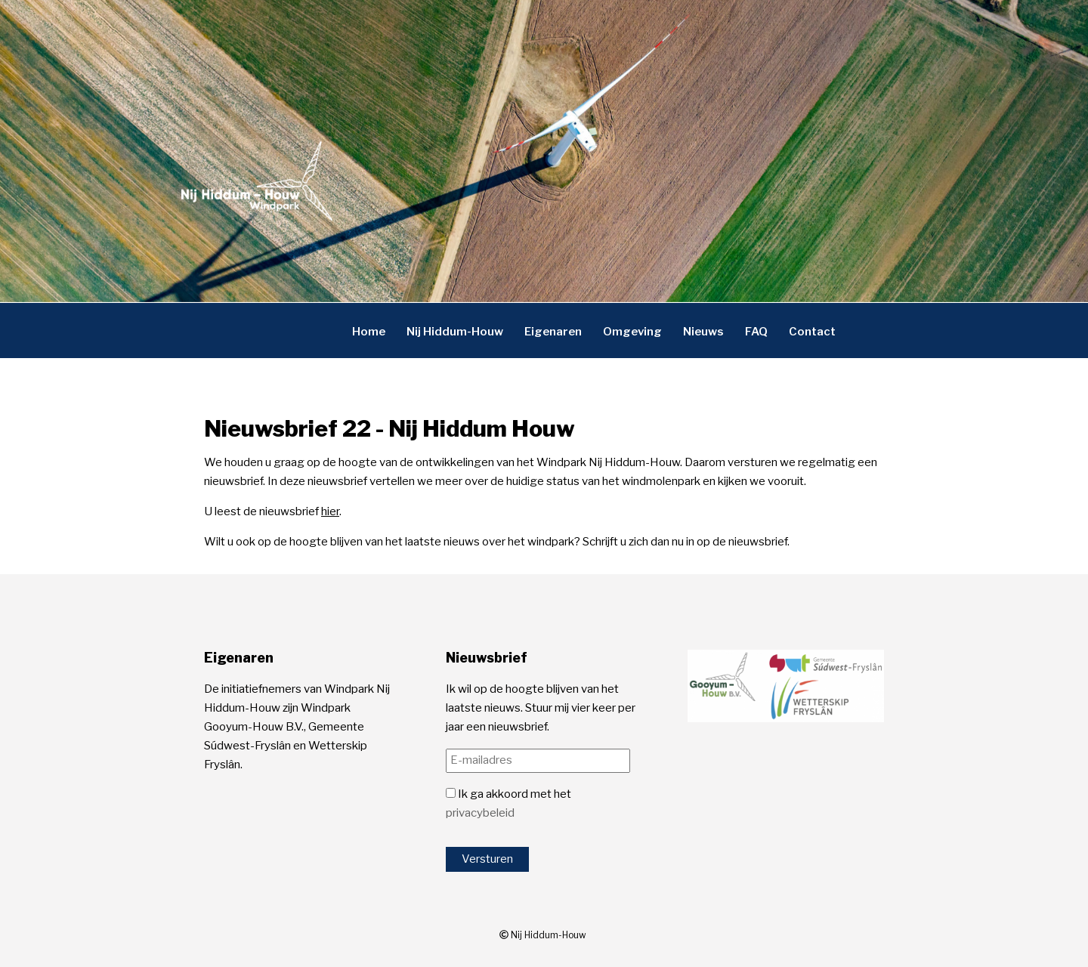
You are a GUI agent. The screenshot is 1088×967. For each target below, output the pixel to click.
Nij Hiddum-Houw (454, 331)
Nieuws (703, 331)
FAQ (756, 331)
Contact (812, 331)
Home (368, 331)
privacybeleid (480, 813)
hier (330, 511)
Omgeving (632, 331)
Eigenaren (553, 331)
